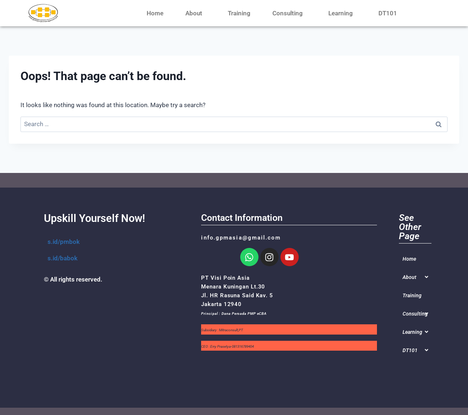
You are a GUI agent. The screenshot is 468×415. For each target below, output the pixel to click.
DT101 (389, 13)
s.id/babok (63, 258)
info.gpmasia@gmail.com (240, 237)
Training (239, 13)
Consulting (289, 13)
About (195, 13)
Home (155, 13)
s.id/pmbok (64, 241)
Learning (342, 13)
